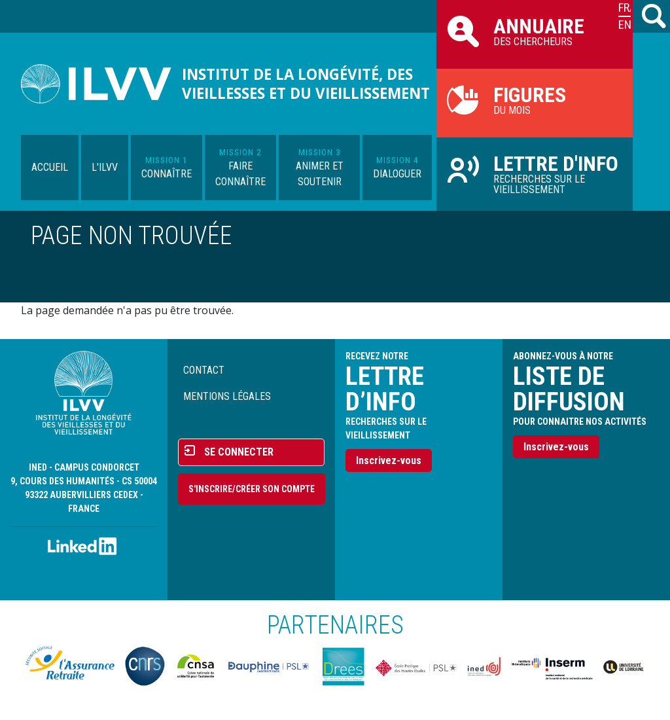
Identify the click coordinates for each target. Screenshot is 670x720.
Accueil (49, 167)
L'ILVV (105, 167)
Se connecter (238, 452)
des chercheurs (534, 31)
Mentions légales (227, 396)
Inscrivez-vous (388, 460)
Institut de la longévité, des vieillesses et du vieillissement (306, 83)
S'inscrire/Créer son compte (251, 489)
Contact (203, 370)
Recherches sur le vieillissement (534, 173)
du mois (534, 99)
